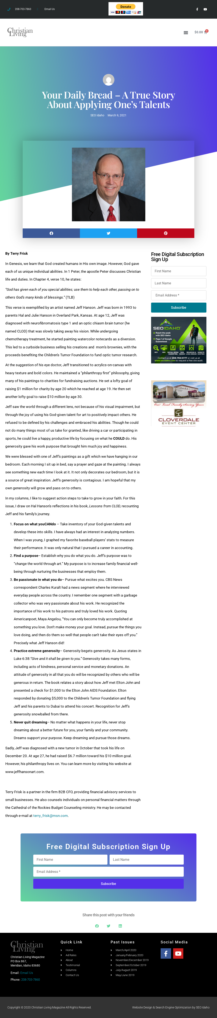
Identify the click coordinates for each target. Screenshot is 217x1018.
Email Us (26, 973)
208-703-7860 (30, 980)
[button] (185, 32)
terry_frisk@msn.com (50, 816)
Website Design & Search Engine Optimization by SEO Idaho (171, 1007)
